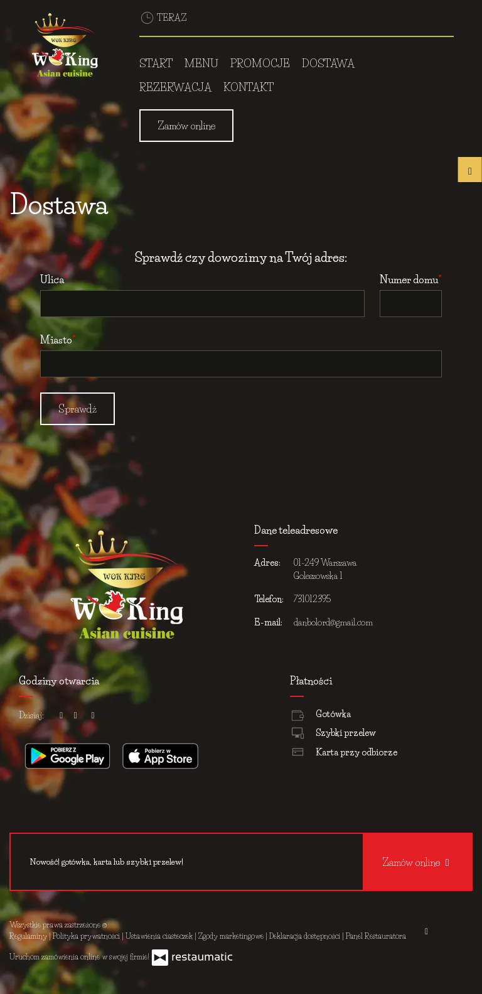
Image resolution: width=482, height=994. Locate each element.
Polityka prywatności (87, 936)
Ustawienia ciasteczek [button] (160, 936)
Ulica (52, 279)
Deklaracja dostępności (305, 936)
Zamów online (186, 125)
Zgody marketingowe (231, 936)
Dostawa (328, 63)
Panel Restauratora (376, 936)
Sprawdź (77, 408)
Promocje (260, 63)
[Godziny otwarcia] (92, 715)
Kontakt (248, 87)
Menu (201, 63)
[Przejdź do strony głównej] (65, 47)
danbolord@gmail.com (333, 622)
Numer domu (409, 279)
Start (156, 63)
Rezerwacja (175, 87)
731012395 (312, 599)
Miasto (56, 339)
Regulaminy (29, 936)
